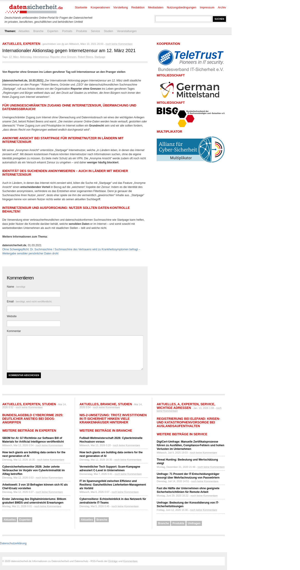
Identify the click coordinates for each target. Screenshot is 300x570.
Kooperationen (100, 7)
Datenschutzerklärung (13, 543)
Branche (38, 31)
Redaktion (138, 7)
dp (63, 44)
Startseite (81, 7)
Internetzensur (41, 57)
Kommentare (130, 561)
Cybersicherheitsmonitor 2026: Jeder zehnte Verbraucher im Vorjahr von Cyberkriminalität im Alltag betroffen (33, 470)
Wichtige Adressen (174, 408)
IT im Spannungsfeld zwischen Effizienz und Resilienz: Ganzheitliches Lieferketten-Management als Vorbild (112, 484)
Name (16, 286)
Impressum (207, 7)
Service (95, 31)
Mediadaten (156, 7)
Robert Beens (85, 57)
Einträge (113, 561)
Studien (108, 31)
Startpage (99, 57)
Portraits (67, 31)
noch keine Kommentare (119, 44)
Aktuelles (24, 31)
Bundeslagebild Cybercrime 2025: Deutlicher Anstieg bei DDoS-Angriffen (32, 418)
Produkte (81, 31)
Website (12, 316)
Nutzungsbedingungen (181, 7)
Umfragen (194, 523)
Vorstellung (120, 7)
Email (29, 301)
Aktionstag (26, 57)
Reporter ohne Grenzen (63, 57)
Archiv (222, 7)
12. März (14, 57)
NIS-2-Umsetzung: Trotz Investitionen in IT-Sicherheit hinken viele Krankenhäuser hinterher (113, 418)
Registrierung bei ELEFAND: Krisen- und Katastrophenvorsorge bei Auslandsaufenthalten (188, 422)
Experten (52, 31)
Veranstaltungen (127, 31)
